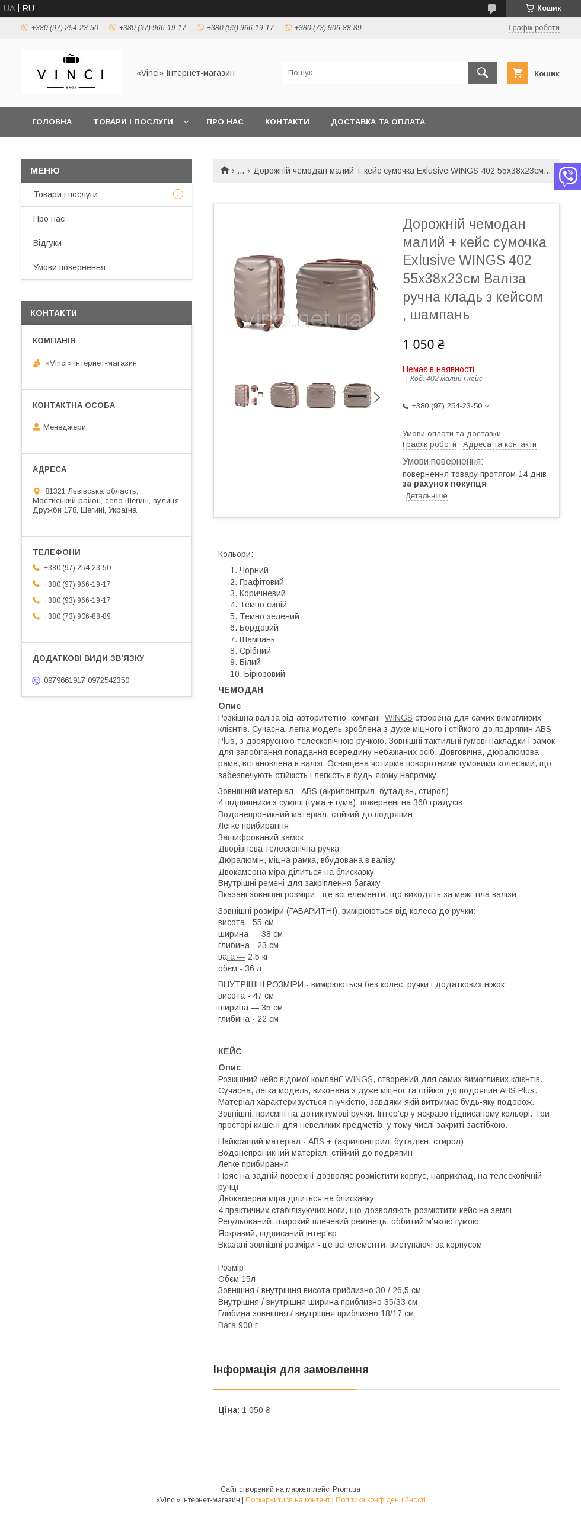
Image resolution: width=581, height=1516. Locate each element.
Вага (227, 1325)
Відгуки (47, 243)
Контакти (287, 121)
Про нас (225, 121)
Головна (52, 121)
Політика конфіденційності (381, 1500)
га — (236, 956)
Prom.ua (346, 1489)
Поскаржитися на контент (287, 1500)
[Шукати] (482, 73)
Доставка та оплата (378, 121)
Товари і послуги (133, 121)
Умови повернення (69, 267)
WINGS (399, 717)
